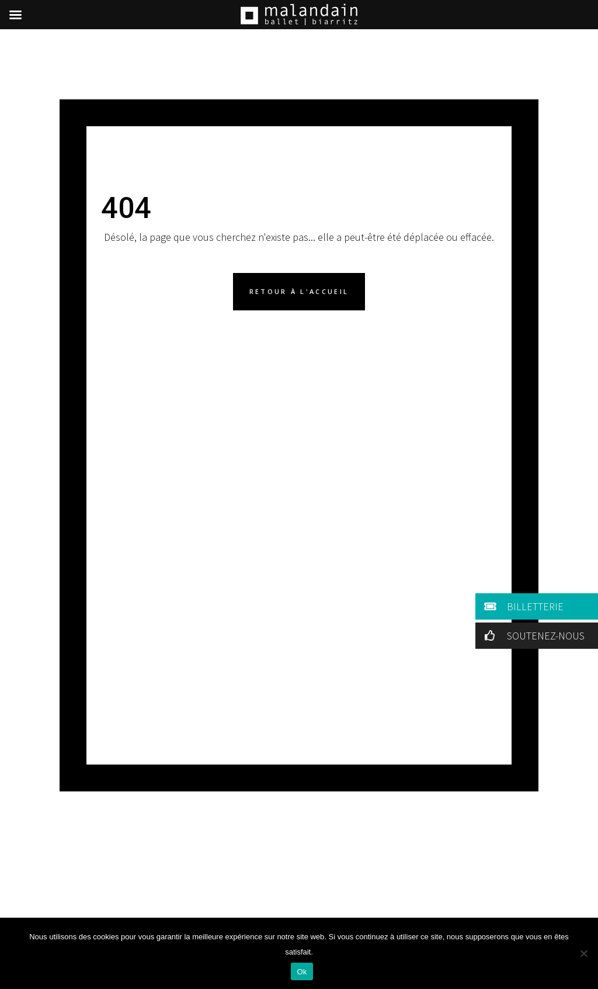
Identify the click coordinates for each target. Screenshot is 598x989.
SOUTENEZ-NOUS (532, 636)
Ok (302, 971)
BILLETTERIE (521, 606)
